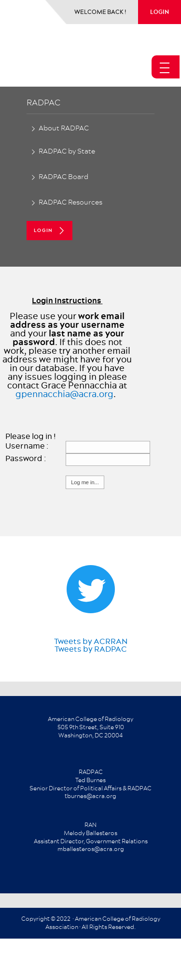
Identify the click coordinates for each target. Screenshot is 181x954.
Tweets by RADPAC (91, 649)
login (159, 11)
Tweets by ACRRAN (90, 641)
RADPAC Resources (70, 202)
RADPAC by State (67, 151)
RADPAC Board (63, 176)
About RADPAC (64, 128)
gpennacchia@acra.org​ (64, 394)
